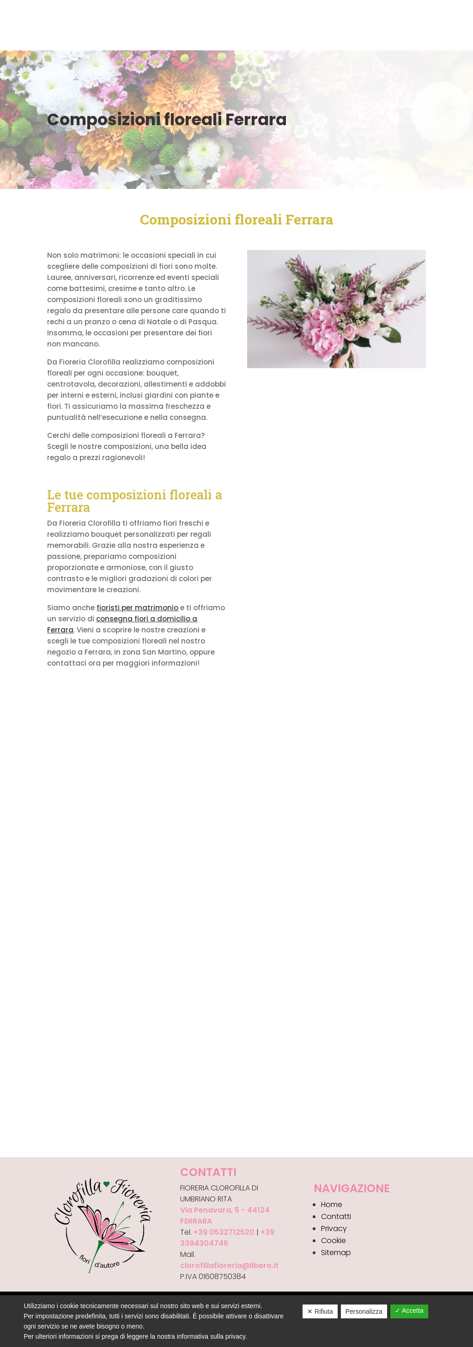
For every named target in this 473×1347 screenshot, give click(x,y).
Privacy (334, 1228)
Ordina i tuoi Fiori (112, 37)
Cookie (333, 1240)
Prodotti (94, 25)
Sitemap (336, 1252)
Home (12, 25)
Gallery (134, 25)
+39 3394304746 (227, 1238)
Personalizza (364, 1311)
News (167, 25)
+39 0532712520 (224, 1232)
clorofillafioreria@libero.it (229, 1265)
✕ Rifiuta (320, 1311)
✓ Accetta (409, 1310)
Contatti (203, 25)
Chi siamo (49, 25)
